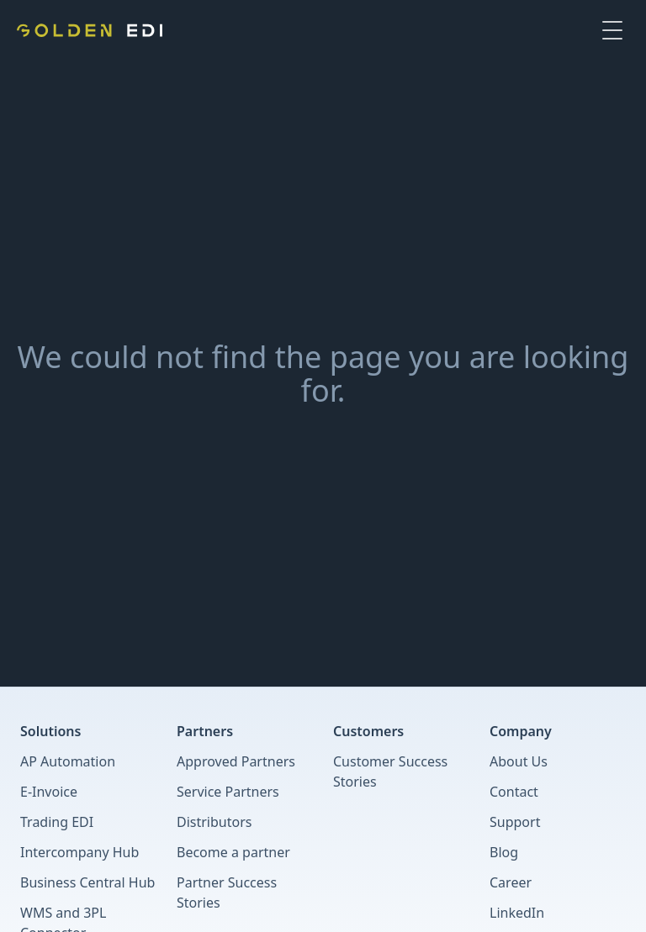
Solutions (50, 731)
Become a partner (233, 852)
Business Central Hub (87, 882)
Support (515, 822)
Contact (514, 791)
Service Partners (228, 791)
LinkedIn (517, 912)
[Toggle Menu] (612, 30)
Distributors (214, 822)
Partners (205, 731)
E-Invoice (48, 791)
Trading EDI (56, 822)
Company (521, 731)
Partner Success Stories (227, 892)
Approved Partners (236, 761)
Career (511, 882)
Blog (504, 852)
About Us (519, 761)
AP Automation (67, 761)
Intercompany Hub (79, 852)
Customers (368, 731)
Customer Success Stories (390, 771)
